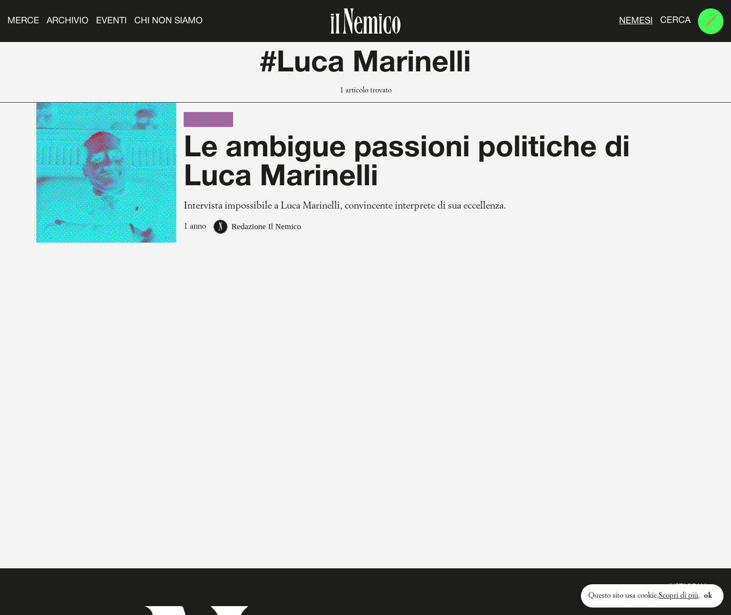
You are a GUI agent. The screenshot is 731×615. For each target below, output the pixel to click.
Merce (23, 21)
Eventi (111, 21)
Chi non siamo (168, 21)
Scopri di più (678, 596)
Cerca (675, 20)
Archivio (68, 21)
